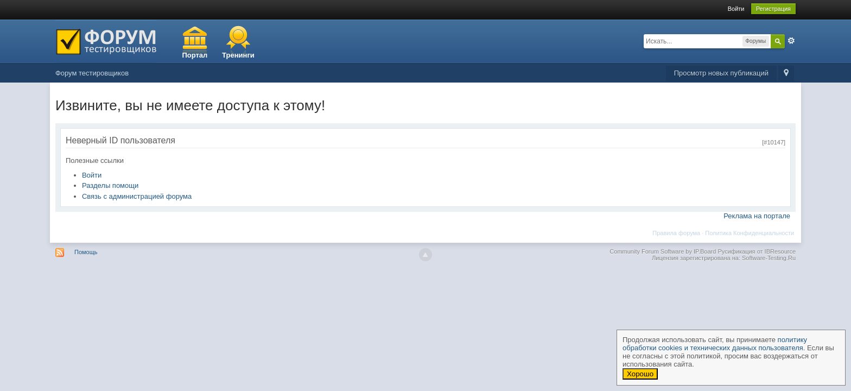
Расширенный (791, 40)
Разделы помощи (110, 185)
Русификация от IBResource (756, 251)
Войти (736, 8)
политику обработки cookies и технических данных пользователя (715, 344)
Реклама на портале (756, 216)
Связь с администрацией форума (137, 196)
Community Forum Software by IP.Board (662, 251)
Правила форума (676, 233)
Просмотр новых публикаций (721, 73)
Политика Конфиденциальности (749, 233)
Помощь (86, 252)
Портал (194, 55)
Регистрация (773, 8)
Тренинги (238, 55)
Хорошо (640, 374)
